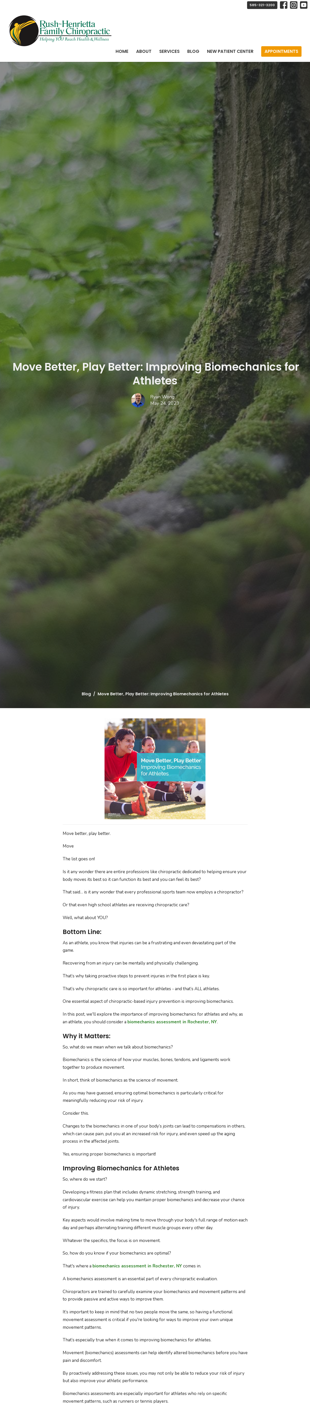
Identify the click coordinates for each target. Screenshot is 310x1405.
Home (122, 51)
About (144, 51)
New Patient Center (230, 51)
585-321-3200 (262, 5)
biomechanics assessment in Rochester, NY (172, 1022)
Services (169, 51)
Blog (193, 51)
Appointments (281, 51)
